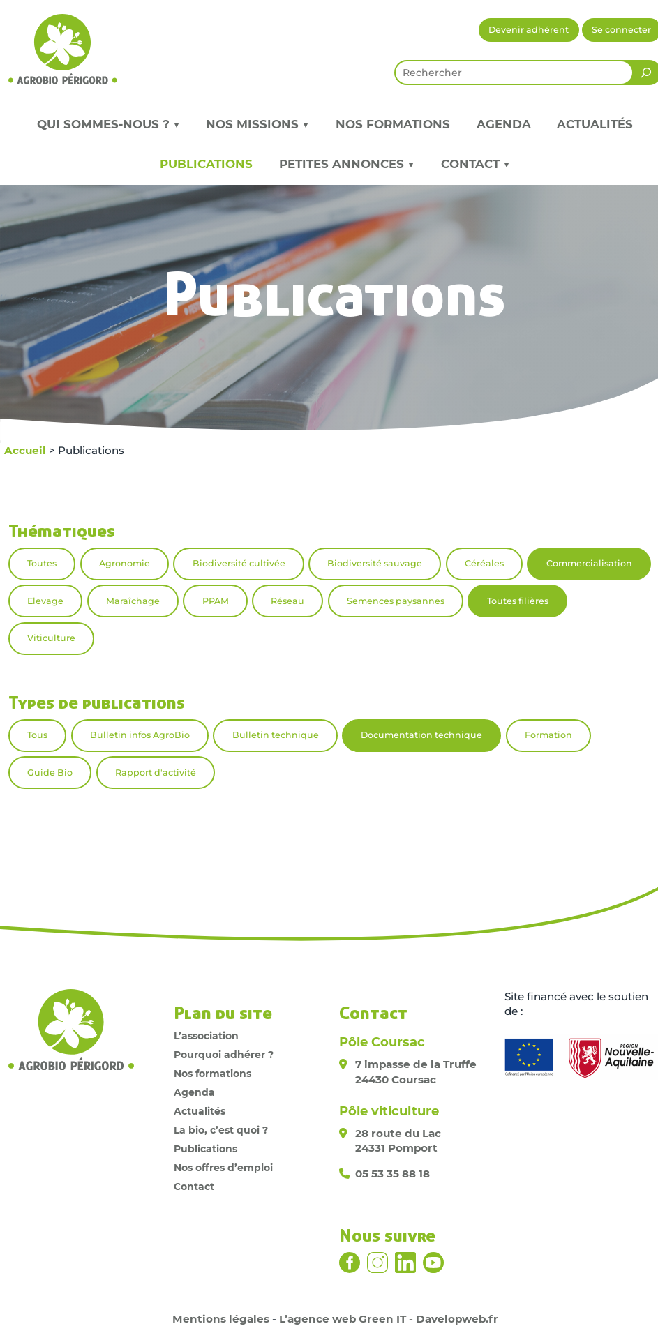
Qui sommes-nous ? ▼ (108, 124)
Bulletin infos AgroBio (140, 735)
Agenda (504, 124)
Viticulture (51, 638)
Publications (206, 164)
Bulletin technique (275, 735)
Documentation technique (421, 735)
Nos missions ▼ (257, 124)
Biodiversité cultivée (239, 563)
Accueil (25, 450)
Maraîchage (133, 601)
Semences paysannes (395, 601)
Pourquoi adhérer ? (224, 1054)
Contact (194, 1186)
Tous (37, 735)
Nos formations (393, 124)
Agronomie (124, 563)
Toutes (42, 563)
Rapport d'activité (155, 772)
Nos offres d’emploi (223, 1167)
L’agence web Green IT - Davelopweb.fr (388, 1318)
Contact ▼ (475, 164)
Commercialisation (589, 563)
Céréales (484, 563)
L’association (206, 1036)
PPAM (215, 601)
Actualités (595, 124)
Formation (548, 735)
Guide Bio (50, 772)
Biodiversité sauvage (374, 563)
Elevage (45, 601)
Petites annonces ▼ (346, 164)
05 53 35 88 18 (392, 1173)
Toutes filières (517, 601)
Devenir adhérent (528, 29)
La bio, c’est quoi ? (221, 1130)
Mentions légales (220, 1318)
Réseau (287, 601)
